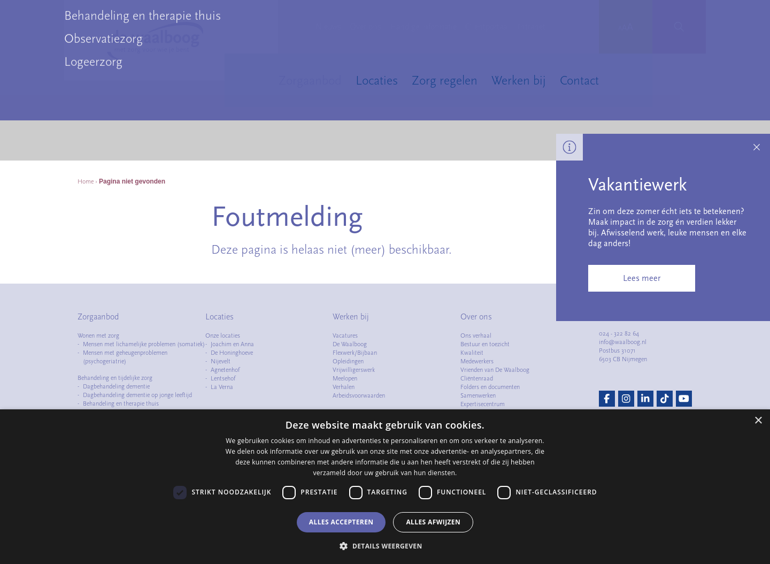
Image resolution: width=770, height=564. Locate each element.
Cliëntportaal (487, 27)
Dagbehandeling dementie (116, 386)
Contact (579, 80)
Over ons (365, 27)
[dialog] (385, 486)
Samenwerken (478, 395)
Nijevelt (220, 361)
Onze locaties (222, 335)
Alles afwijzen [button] (433, 522)
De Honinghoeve (232, 352)
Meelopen (345, 378)
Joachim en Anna (232, 344)
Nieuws (328, 27)
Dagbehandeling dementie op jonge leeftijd (137, 395)
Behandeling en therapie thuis (121, 403)
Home (86, 181)
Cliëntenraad (476, 378)
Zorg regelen (445, 80)
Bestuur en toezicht (485, 344)
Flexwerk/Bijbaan (355, 352)
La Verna (222, 387)
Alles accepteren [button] (341, 522)
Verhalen (344, 387)
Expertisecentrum (482, 404)
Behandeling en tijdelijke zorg (115, 378)
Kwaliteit (471, 352)
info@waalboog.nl (622, 342)
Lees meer (641, 278)
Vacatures (345, 335)
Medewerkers (477, 361)
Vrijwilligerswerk (354, 370)
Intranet (531, 27)
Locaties (377, 80)
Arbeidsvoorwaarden (359, 395)
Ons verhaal (475, 335)
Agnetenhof (225, 370)
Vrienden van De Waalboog (494, 370)
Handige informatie (423, 27)
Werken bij (518, 80)
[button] (385, 545)
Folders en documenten (490, 387)
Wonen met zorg (98, 335)
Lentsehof (223, 378)
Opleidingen (348, 361)
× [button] (758, 421)
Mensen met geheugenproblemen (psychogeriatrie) (125, 357)
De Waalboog (350, 344)
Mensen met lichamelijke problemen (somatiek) (144, 344)
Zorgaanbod (310, 80)
